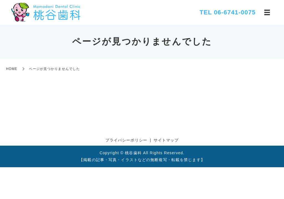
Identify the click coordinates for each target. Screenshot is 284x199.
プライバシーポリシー (126, 140)
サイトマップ (166, 140)
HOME (11, 69)
